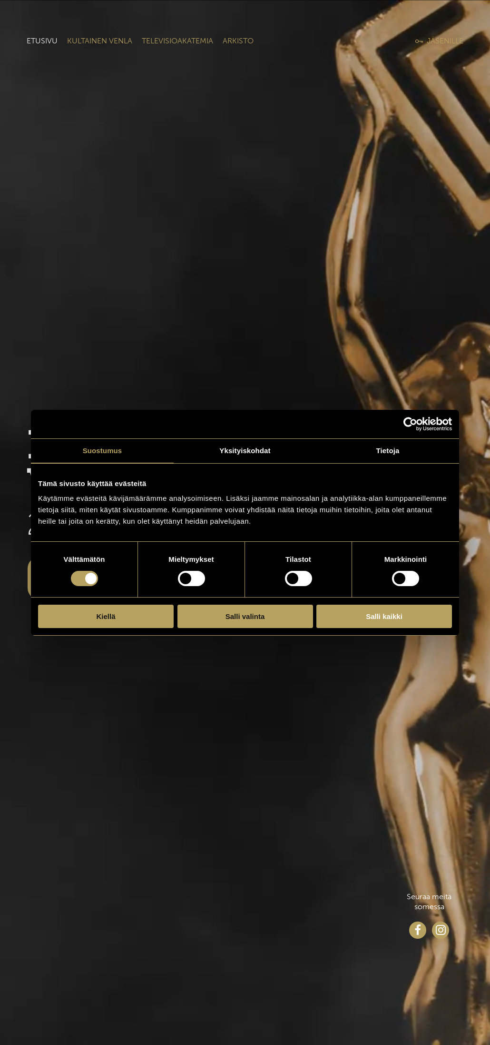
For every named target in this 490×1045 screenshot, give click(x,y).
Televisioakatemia (177, 40)
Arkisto (238, 40)
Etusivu (42, 40)
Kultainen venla (99, 40)
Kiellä (105, 616)
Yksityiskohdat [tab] (244, 450)
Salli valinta (245, 616)
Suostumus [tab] (102, 450)
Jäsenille (445, 40)
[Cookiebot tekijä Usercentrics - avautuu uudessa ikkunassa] (410, 424)
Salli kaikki (384, 616)
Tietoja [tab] (388, 450)
